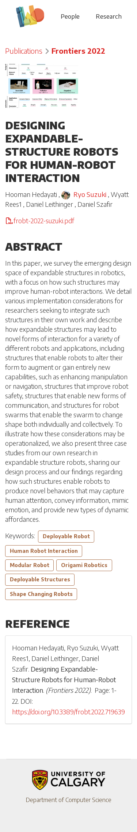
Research (109, 16)
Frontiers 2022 (78, 50)
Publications (23, 50)
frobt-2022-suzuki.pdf (39, 221)
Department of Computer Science (68, 799)
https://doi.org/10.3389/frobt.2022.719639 (68, 712)
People (70, 16)
